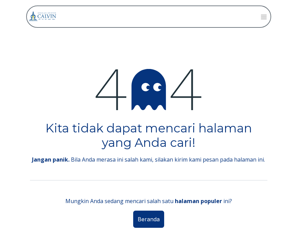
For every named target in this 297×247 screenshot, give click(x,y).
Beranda (149, 219)
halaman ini (249, 159)
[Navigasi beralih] (264, 17)
